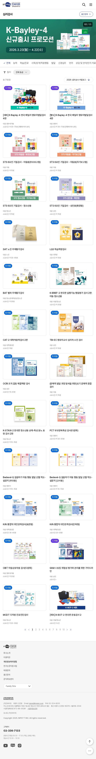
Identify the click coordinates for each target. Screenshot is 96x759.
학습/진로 (24, 63)
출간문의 (6, 675)
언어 (71, 63)
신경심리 (62, 63)
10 (64, 629)
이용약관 (6, 657)
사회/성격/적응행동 (40, 63)
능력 (15, 63)
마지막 (70, 630)
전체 (8, 63)
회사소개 (6, 653)
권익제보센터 (8, 679)
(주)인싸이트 (8, 698)
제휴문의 (6, 670)
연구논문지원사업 (10, 666)
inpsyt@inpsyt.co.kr (36, 703)
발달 (53, 63)
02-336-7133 (11, 730)
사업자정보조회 (32, 709)
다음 (67, 630)
